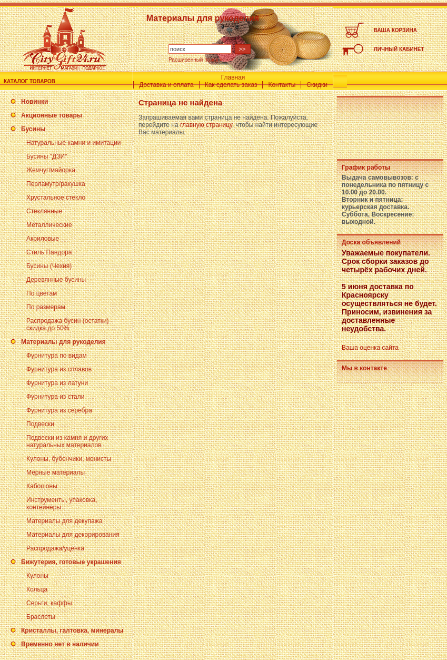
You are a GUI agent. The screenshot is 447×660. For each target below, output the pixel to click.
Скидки (316, 84)
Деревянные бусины (56, 279)
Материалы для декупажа (64, 521)
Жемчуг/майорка (50, 170)
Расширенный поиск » (195, 60)
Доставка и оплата (166, 84)
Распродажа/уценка (55, 548)
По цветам (41, 293)
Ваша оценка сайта (370, 347)
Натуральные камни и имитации (73, 142)
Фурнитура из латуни (57, 383)
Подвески (40, 424)
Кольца (36, 589)
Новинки (34, 101)
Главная (233, 77)
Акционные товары (51, 115)
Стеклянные (44, 211)
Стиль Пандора (49, 252)
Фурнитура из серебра (59, 410)
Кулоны (37, 575)
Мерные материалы (55, 472)
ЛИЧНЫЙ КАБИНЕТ (399, 49)
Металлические (49, 225)
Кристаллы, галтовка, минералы (72, 630)
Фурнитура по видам (56, 355)
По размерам (45, 307)
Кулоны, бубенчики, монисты (68, 458)
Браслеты (40, 616)
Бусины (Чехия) (49, 266)
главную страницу (206, 125)
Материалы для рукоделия (63, 342)
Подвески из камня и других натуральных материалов (67, 441)
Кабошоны (41, 486)
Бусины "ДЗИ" (46, 156)
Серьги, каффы (49, 603)
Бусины (33, 129)
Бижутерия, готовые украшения (71, 562)
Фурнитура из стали (55, 396)
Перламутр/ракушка (55, 184)
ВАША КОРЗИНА (395, 30)
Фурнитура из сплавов (59, 369)
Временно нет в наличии (60, 644)
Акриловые (42, 238)
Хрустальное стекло (55, 197)
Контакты (281, 84)
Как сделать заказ (231, 84)
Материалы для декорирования (73, 534)
